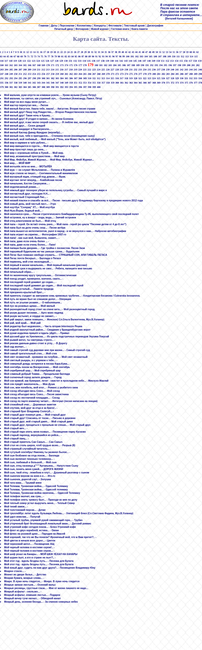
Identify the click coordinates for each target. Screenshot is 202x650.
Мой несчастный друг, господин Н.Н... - (27, 193)
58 (184, 52)
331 (186, 78)
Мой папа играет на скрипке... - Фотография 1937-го (35, 234)
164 (20, 65)
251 (20, 74)
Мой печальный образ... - (19, 272)
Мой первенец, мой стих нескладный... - (28, 261)
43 (133, 52)
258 (52, 74)
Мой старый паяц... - (16, 438)
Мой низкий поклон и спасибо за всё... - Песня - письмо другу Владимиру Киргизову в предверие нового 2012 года (73, 200)
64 (4, 56)
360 (117, 82)
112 (182, 56)
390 (52, 87)
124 (38, 61)
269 (103, 74)
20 (54, 52)
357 (103, 82)
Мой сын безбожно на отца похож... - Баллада (31, 455)
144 (130, 61)
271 (112, 74)
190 (142, 65)
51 (160, 52)
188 (133, 65)
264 (80, 74)
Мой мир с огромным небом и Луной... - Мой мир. (34, 153)
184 (115, 65)
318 (126, 78)
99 (123, 56)
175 (71, 65)
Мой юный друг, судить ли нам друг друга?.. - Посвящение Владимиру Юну (49, 567)
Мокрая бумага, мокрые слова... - (24, 578)
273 (122, 74)
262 (71, 74)
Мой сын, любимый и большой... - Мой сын (30, 462)
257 (48, 74)
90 (93, 56)
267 (94, 74)
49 (153, 52)
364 (135, 82)
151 (163, 61)
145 (135, 61)
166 (29, 65)
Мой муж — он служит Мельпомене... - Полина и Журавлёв (39, 170)
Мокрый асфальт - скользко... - (22, 591)
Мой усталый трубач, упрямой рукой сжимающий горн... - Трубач (43, 520)
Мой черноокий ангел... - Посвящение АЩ (29, 544)
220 (80, 69)
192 (151, 65)
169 (43, 65)
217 (66, 69)
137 (98, 61)
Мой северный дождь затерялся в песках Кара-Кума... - (37, 363)
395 (75, 87)
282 (163, 74)
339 (20, 82)
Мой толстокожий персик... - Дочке (25, 510)
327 (167, 78)
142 (121, 61)
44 (136, 52)
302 (52, 78)
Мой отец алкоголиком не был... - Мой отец (30, 221)
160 (2, 65)
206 (15, 69)
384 (25, 87)
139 (107, 61)
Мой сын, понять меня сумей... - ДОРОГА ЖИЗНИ (33, 469)
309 (85, 78)
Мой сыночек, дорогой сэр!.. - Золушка (27, 479)
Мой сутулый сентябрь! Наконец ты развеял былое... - (37, 452)
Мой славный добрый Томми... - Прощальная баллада (37, 374)
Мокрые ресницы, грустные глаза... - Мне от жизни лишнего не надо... (46, 588)
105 (150, 56)
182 (105, 65)
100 (127, 56)
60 (190, 52)
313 (103, 78)
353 (85, 82)
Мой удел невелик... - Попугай (22, 516)
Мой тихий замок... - (16, 506)
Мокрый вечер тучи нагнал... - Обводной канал (32, 598)
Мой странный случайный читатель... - (27, 448)
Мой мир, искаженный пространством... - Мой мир (34, 156)
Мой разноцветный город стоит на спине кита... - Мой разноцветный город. (49, 309)
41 (126, 52)
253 (29, 74)
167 (34, 65)
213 (48, 69)
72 (32, 56)
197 (175, 65)
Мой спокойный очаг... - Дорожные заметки (30, 404)
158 (195, 61)
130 (66, 61)
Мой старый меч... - (15, 428)
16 (41, 52)
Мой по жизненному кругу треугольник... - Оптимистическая (40, 275)
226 (107, 69)
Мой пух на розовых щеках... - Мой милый (29, 306)
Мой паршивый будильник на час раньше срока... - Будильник (41, 251)
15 (37, 52)
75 (42, 56)
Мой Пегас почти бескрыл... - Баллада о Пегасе (32, 258)
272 (117, 74)
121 (24, 61)
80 (59, 56)
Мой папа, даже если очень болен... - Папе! (30, 244)
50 (156, 52)
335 (2, 82)
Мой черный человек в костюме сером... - (29, 550)
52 (163, 52)
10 (21, 52)
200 (188, 65)
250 (15, 74)
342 (34, 82)
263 (75, 74)
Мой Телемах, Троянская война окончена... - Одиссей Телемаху (42, 493)
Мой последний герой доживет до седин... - (30, 282)
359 (112, 82)
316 (117, 78)
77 (49, 56)
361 (122, 82)
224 (98, 69)
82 (66, 56)
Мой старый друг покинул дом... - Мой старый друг (35, 414)
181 (101, 65)
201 (193, 65)
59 (187, 52)
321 (140, 78)
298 (34, 78)
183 (110, 65)
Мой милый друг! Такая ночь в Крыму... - (28, 115)
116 (1, 61)
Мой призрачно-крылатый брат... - (24, 292)
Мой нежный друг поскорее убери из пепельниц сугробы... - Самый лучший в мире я (55, 190)
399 (94, 87)
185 (119, 65)
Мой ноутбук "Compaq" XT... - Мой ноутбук (29, 207)
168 (39, 65)
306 (71, 78)
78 (52, 56)
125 (43, 61)
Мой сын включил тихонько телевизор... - (29, 459)
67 (15, 56)
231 (131, 69)
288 (191, 74)
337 (11, 82)
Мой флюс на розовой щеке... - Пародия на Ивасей (34, 533)
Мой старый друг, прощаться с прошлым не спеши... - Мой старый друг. (47, 425)
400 (99, 87)
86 (79, 56)
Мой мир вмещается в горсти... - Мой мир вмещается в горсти (41, 146)
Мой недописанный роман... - (22, 187)
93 (103, 56)
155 (181, 61)
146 (140, 61)
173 (62, 65)
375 (186, 82)
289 (195, 74)
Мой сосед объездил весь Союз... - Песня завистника (36, 394)
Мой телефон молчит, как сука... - (24, 496)
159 (200, 61)
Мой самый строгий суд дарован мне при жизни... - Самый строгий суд (47, 350)
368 (154, 82)
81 (62, 56)
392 (62, 87)
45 (139, 52)
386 (34, 87)
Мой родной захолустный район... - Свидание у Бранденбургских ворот (47, 329)
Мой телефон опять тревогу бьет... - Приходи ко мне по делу (40, 499)
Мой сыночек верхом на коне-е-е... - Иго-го (29, 476)
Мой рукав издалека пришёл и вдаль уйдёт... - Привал (36, 333)
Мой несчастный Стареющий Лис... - (26, 197)
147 (144, 61)
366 (145, 82)
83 (69, 56)
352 (80, 82)
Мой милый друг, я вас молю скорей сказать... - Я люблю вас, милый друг (49, 122)
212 (43, 69)
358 (108, 82)
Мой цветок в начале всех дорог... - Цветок (29, 540)
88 (86, 56)
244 (191, 69)
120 (20, 61)
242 (181, 69)
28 (82, 52)
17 (44, 52)
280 (154, 74)
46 (143, 52)
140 (112, 61)
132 (75, 61)
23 (65, 52)
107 (160, 56)
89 (89, 56)
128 (57, 61)
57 (180, 52)
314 (107, 78)
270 (108, 74)
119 (15, 61)
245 (195, 69)
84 (72, 56)
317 (121, 78)
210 (34, 69)
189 (138, 65)
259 (57, 74)
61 (194, 52)
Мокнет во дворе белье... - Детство (25, 574)
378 (200, 82)
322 (144, 78)
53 (167, 52)
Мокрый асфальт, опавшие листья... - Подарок (32, 595)
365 (140, 82)
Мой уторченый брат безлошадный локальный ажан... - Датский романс (47, 523)
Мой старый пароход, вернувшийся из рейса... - (33, 435)
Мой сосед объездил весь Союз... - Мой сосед (32, 391)
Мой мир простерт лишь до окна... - (25, 149)
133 (80, 61)
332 (191, 78)
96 (113, 56)
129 (61, 61)
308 (80, 78)
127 (52, 61)
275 (131, 74)
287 (186, 74)
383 (20, 87)
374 (182, 82)
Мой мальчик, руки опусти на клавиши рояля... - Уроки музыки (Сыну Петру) (50, 95)
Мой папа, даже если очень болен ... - (26, 241)
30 (88, 52)
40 (122, 52)
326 (163, 78)
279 (149, 74)
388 (43, 87)
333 (195, 78)
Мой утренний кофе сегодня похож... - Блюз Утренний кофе (40, 527)
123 (33, 61)
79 (55, 56)
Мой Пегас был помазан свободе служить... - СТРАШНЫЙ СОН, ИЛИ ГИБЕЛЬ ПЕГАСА (55, 255)
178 (85, 65)
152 (167, 61)
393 (66, 87)
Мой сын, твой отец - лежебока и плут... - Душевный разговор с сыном (46, 472)
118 (10, 61)
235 (149, 69)
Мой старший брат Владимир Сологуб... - (29, 411)
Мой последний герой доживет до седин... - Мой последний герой (43, 285)
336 (6, 82)
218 (71, 69)
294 (15, 78)
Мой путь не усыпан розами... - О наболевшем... (33, 302)
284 (172, 74)
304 (62, 78)
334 (200, 78)
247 (2, 74)
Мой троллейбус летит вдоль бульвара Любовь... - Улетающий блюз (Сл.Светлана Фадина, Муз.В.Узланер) (68, 513)
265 (85, 74)
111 (178, 56)
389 (48, 87)
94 (106, 56)
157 (190, 61)
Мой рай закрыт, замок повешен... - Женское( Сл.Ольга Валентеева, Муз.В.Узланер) (54, 319)
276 (135, 74)
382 (15, 87)
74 (38, 56)
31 (92, 52)
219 (75, 69)
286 (182, 74)
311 (94, 78)
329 (177, 78)
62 (197, 52)
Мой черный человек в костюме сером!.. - (29, 547)
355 (94, 82)
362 (126, 82)
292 (6, 78)
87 (83, 56)
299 (39, 78)
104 (146, 56)
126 (47, 61)
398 (89, 87)
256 (43, 74)
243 (186, 69)
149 (153, 61)
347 (57, 82)
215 (57, 69)
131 (70, 61)
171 (52, 65)
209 (29, 69)
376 (191, 82)
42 (129, 52)
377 (195, 82)
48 (150, 52)
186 (124, 65)
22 (61, 52)
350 (71, 82)
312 (98, 78)
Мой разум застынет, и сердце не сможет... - (30, 316)
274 (126, 74)
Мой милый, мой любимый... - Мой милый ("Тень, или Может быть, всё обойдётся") (55, 139)
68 (18, 56)
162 (11, 65)
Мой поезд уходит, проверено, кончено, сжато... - (33, 278)
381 (11, 87)
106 (155, 56)
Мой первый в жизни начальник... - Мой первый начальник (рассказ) (45, 265)
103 (141, 56)
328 (172, 78)
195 (165, 65)
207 (20, 69)
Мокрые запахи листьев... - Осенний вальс (30, 584)
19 (51, 52)
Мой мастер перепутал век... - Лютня (26, 105)
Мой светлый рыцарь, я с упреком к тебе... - (30, 360)
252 (25, 74)
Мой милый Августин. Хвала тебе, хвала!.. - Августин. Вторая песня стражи (49, 108)
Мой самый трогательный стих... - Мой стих (30, 353)
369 (158, 82)
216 (61, 69)
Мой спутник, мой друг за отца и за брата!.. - (30, 408)
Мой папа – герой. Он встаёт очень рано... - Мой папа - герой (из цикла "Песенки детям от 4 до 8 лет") (65, 224)
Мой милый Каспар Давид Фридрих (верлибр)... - (33, 132)
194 (161, 65)
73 (35, 56)
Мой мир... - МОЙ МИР (17, 163)
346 (52, 82)
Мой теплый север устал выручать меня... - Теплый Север (39, 503)
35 (105, 52)
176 (75, 65)
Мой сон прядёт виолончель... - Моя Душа (29, 384)
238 (163, 69)
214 (52, 69)
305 (66, 78)
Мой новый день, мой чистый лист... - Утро (30, 204)
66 (11, 56)
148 (149, 61)
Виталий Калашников (179, 18)
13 (31, 52)
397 (85, 87)
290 (200, 74)
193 (156, 65)
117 (6, 61)
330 (181, 78)
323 (149, 78)
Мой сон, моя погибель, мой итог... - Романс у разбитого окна (41, 387)
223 (94, 69)
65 (8, 56)
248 (6, 74)
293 (11, 78)
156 (186, 61)
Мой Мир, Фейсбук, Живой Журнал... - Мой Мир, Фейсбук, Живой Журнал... (49, 159)
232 (135, 69)
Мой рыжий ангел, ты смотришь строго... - (29, 340)
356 (99, 82)
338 (15, 82)
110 (173, 56)
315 (112, 78)
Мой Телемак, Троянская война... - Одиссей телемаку (36, 489)
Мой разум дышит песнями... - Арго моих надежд (33, 312)
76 (45, 56)
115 (196, 56)
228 (117, 69)
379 (2, 87)
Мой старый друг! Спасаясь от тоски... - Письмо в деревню (40, 418)
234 (144, 69)
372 (172, 82)
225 (103, 69)
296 (25, 78)
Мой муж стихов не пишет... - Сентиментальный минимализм (41, 173)
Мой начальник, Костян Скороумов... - (27, 183)
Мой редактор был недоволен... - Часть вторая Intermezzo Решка (43, 326)
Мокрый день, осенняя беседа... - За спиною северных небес (41, 601)
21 (58, 52)
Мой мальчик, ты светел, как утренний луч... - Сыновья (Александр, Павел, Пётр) (53, 98)
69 (21, 56)
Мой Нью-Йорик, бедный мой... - (23, 210)
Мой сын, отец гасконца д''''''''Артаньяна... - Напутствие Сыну (41, 465)
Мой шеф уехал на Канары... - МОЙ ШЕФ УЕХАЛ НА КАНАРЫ (40, 554)
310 (89, 78)
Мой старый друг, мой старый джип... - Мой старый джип (38, 421)
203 (2, 69)
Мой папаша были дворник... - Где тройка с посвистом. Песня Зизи (44, 248)
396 (80, 87)
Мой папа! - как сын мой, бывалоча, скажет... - (31, 238)
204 (6, 69)
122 (29, 61)
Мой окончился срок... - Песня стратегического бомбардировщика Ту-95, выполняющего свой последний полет (71, 214)
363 (131, 82)
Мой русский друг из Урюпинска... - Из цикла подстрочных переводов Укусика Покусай (56, 336)
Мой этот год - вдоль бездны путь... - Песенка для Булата (39, 561)
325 (158, 78)
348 (62, 82)
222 (89, 69)
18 (48, 52)
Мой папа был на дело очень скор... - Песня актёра (34, 227)
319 (131, 78)
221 (84, 69)
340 (25, 82)
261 (66, 74)
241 (177, 69)
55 (173, 52)
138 (103, 61)
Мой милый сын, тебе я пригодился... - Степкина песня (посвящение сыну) (49, 136)
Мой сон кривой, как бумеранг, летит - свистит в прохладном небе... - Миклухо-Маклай (56, 380)
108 (164, 56)
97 (117, 56)
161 (6, 65)
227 (112, 69)
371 (168, 82)
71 (28, 56)
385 (29, 87)
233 (140, 69)
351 (75, 82)
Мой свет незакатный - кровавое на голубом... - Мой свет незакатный (45, 357)
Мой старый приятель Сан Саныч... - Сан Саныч (33, 442)
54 (170, 52)
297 (29, 78)
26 (75, 52)
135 (89, 61)
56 (177, 52)
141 (116, 61)
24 (68, 52)
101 (132, 56)
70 (25, 56)
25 (71, 52)
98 (120, 56)
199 (184, 65)
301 (48, 78)
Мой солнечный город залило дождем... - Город (33, 377)
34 (102, 52)
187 (128, 65)
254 (34, 74)
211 (38, 69)
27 (78, 52)
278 (145, 74)
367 (149, 82)
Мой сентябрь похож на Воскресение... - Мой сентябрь (37, 367)
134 (84, 61)
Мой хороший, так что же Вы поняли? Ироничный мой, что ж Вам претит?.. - (50, 537)
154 (176, 61)
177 (80, 65)
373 (177, 82)
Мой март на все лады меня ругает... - (26, 102)
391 (57, 87)
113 (187, 56)
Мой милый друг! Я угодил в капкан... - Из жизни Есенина (38, 119)
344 (43, 82)
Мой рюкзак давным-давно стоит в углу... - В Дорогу (35, 343)
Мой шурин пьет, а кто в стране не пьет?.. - (30, 557)
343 (39, 82)
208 (25, 69)
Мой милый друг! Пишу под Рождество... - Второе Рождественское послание (50, 112)
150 (158, 61)
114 (191, 56)
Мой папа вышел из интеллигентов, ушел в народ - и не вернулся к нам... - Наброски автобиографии (65, 231)
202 (198, 65)
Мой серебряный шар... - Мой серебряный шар (32, 370)
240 (172, 69)
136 (93, 61)
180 (96, 65)
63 (1, 56)
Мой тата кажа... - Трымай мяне (23, 482)
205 (11, 69)
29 (85, 52)
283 (168, 74)
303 (57, 78)
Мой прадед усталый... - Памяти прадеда (28, 289)
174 (66, 65)
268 (99, 74)
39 (119, 52)
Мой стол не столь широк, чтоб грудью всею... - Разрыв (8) (39, 445)
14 (34, 52)
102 (137, 56)
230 (126, 69)
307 (75, 78)
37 (112, 52)
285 (177, 74)
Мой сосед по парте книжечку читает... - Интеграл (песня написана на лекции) (51, 401)
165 (25, 65)
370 (163, 82)
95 (110, 56)
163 (15, 65)
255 (39, 74)
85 (76, 56)
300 (43, 78)
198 (179, 65)
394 (71, 87)
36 (109, 52)
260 (62, 74)
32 (95, 52)
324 (154, 78)
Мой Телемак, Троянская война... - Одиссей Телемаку (36, 486)
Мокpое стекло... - (14, 571)
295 (20, 78)
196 (170, 65)
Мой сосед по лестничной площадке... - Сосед (32, 397)
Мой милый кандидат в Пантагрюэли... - (28, 129)
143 (126, 61)
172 (57, 65)
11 (24, 52)
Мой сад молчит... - (15, 346)
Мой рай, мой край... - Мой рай (22, 323)
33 (99, 52)
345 (48, 82)
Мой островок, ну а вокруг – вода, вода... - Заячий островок (40, 217)
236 (154, 69)
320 (135, 78)
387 (39, 87)
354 (89, 82)
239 (167, 69)
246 (200, 69)
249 (11, 74)
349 (66, 82)
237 (158, 69)
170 (48, 65)
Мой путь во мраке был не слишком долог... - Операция (37, 299)
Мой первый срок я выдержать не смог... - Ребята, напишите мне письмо (48, 268)
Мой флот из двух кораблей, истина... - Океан (31, 530)
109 (169, 56)
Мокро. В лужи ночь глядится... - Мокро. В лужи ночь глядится (41, 581)
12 (27, 52)
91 (96, 56)
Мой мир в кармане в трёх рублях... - (26, 142)
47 (146, 52)
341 (29, 82)
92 (100, 56)
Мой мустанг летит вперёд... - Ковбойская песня (33, 180)
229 (121, 69)
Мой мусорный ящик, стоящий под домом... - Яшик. (35, 176)
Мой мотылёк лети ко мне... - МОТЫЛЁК (28, 166)
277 (140, 74)
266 (89, 74)
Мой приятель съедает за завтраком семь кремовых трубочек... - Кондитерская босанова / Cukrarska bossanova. (72, 295)
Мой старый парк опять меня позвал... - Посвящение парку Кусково (45, 431)
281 (158, 74)
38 (116, 52)
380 (6, 87)
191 (147, 65)
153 (172, 61)
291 (2, 78)
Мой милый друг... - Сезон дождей (24, 125)
